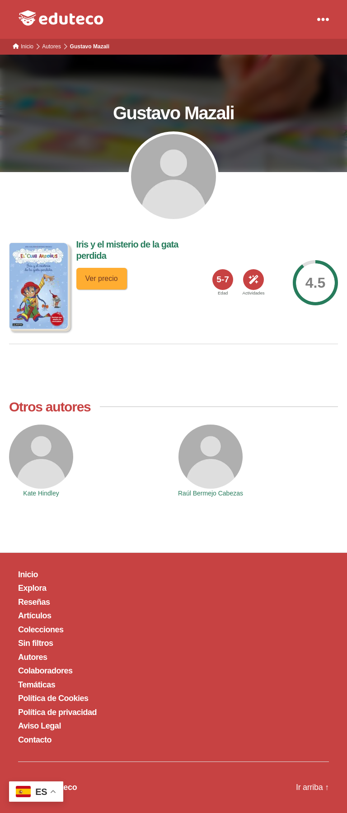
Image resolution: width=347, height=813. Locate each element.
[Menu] (323, 19)
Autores (32, 657)
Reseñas (34, 602)
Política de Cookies (53, 698)
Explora (32, 588)
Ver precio (101, 278)
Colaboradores (45, 670)
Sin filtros (35, 643)
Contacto (35, 739)
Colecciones (41, 629)
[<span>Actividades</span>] (253, 279)
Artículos (35, 615)
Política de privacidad (57, 712)
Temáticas (36, 684)
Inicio (28, 574)
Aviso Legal (39, 725)
